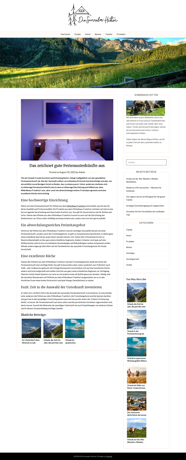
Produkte (121, 34)
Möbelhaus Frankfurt (76, 206)
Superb (109, 456)
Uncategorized (132, 259)
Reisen (98, 34)
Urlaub (78, 34)
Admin (82, 172)
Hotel (87, 34)
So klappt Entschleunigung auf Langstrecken (145, 206)
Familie (109, 34)
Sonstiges (130, 253)
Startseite (65, 34)
